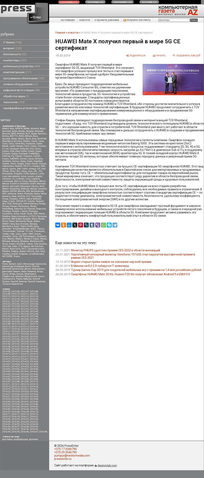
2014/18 (34, 356)
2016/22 (34, 416)
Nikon (20, 193)
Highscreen (8, 166)
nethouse (12, 193)
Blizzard (18, 141)
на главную (68, 19)
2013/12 (34, 324)
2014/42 (34, 371)
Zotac (14, 246)
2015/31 (6, 396)
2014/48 (15, 376)
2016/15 (6, 416)
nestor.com (69, 2)
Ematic (31, 151)
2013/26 (6, 334)
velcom (37, 234)
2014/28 (15, 364)
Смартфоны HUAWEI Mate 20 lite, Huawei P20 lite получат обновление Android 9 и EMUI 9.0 (130, 274)
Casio (41, 141)
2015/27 (6, 394)
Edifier (24, 151)
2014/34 (34, 366)
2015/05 (25, 379)
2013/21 (6, 331)
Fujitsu (5, 158)
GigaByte (38, 161)
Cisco (5, 143)
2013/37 (34, 339)
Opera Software (33, 198)
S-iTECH (33, 216)
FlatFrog (6, 156)
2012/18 (15, 299)
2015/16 (15, 386)
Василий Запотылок (12, 268)
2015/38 (34, 399)
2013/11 (25, 324)
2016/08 (15, 411)
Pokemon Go (20, 208)
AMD (13, 133)
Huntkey (6, 254)
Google (20, 163)
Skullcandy (21, 221)
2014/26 (34, 361)
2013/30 (6, 336)
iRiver (12, 171)
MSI (28, 191)
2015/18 (34, 386)
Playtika (6, 251)
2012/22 (15, 301)
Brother (26, 141)
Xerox (5, 244)
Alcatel (21, 131)
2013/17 (6, 329)
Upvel (24, 234)
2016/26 (34, 419)
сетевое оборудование (20, 84)
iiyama (12, 168)
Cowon (33, 146)
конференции (20, 439)
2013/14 (15, 326)
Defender (24, 148)
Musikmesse (37, 191)
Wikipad (6, 241)
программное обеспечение (23, 78)
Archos (5, 136)
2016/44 (6, 431)
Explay (14, 153)
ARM (21, 136)
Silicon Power (8, 221)
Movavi (5, 191)
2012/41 (6, 314)
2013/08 (34, 321)
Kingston (18, 173)
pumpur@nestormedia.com (72, 455)
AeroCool (6, 131)
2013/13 (6, 326)
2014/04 (25, 349)
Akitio (14, 131)
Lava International (11, 176)
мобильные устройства (21, 66)
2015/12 (15, 384)
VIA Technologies (27, 236)
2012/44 (34, 314)
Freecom (28, 156)
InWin (25, 168)
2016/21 (25, 416)
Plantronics (23, 206)
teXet (33, 228)
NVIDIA (21, 196)
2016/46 (25, 431)
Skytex (37, 221)
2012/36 (34, 309)
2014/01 (34, 346)
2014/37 (25, 369)
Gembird (6, 161)
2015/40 (15, 401)
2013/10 (15, 324)
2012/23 (25, 301)
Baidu (14, 138)
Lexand (38, 176)
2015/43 (6, 404)
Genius (15, 161)
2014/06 (6, 351)
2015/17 (25, 386)
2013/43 (15, 344)
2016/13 (25, 414)
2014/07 (15, 351)
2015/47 (6, 406)
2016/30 (25, 421)
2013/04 (34, 319)
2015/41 (25, 401)
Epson (38, 151)
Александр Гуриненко (34, 264)
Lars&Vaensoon (36, 254)
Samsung (42, 216)
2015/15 (6, 386)
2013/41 (34, 341)
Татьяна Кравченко (12, 284)
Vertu (15, 236)
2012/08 (34, 291)
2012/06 (15, 291)
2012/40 (34, 311)
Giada (30, 161)
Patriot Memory (30, 203)
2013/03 (25, 319)
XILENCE (21, 244)
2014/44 (15, 374)
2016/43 (34, 429)
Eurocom (6, 153)
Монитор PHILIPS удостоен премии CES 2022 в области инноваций (115, 250)
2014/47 (6, 376)
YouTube (6, 246)
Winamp (15, 241)
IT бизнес (12, 42)
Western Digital (31, 238)
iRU (18, 171)
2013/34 (6, 339)
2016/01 (25, 406)
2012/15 (25, 296)
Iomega (32, 168)
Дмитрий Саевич (11, 271)
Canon (34, 141)
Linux (28, 178)
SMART (5, 224)
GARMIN (14, 158)
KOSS (26, 173)
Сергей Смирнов (36, 281)
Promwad (33, 211)
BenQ (28, 138)
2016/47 (34, 431)
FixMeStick (34, 153)
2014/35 (6, 369)
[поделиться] (136, 55)
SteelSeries (7, 226)
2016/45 (15, 431)
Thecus (40, 228)
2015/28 (15, 394)
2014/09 (34, 351)
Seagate (27, 218)
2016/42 (25, 429)
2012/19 (25, 299)
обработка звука (16, 96)
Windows (24, 241)
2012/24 (34, 301)
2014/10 (6, 354)
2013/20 (34, 329)
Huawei (36, 166)
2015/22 (34, 389)
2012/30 (15, 306)
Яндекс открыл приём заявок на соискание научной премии (111, 261)
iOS (38, 168)
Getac (23, 161)
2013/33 (34, 336)
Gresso (42, 163)
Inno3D (14, 254)
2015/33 (25, 396)
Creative (42, 146)
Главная (60, 32)
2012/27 (25, 304)
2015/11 (6, 384)
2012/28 (34, 304)
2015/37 (25, 399)
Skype (30, 221)
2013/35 (15, 339)
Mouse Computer (38, 188)
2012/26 (15, 304)
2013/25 (34, 331)
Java (30, 171)
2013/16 (34, 326)
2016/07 (6, 411)
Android (21, 133)
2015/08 (15, 381)
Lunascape (7, 181)
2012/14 (15, 296)
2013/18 (15, 329)
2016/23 (6, 419)
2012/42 (15, 314)
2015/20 (15, 389)
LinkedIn (20, 178)
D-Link (5, 148)
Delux (38, 148)
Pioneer (13, 206)
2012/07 (25, 291)
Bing (34, 138)
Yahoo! (29, 244)
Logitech (36, 178)
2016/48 (43, 431)
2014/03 (15, 349)
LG (13, 178)
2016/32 (6, 424)
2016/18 (15, 416)
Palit (9, 203)
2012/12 (34, 294)
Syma (36, 226)
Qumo (16, 213)
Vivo (4, 238)
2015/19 (6, 389)
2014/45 (25, 374)
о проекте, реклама (106, 19)
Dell (32, 148)
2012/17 (6, 299)
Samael (12, 264)
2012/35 (25, 309)
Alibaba (30, 131)
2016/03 (6, 409)
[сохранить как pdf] (187, 55)
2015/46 (34, 404)
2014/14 (6, 356)
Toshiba (20, 231)
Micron (5, 186)
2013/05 (6, 321)
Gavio (31, 158)
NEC (4, 193)
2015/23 (6, 391)
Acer (12, 128)
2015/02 (34, 376)
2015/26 (34, 391)
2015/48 (15, 406)
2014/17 (25, 356)
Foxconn (19, 156)
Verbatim (6, 236)
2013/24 (25, 331)
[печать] (159, 55)
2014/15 (15, 356)
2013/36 (25, 339)
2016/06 (34, 409)
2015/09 (25, 381)
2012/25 (6, 304)
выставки (7, 439)
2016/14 (34, 414)
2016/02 (34, 406)
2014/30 (34, 364)
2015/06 (34, 379)
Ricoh (29, 213)
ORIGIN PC (21, 201)
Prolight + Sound (20, 211)
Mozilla (21, 191)
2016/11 (6, 414)
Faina (5, 264)
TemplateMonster (21, 228)
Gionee (5, 163)
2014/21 (25, 359)
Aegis (42, 128)
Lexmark (6, 178)
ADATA (18, 128)
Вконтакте (15, 248)
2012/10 (15, 294)
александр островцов (13, 266)
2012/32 (34, 306)
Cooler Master (16, 146)
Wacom (10, 238)
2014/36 (15, 369)
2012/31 (25, 306)
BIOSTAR (42, 138)
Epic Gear (40, 251)
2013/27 (15, 334)
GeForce (39, 158)
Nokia (37, 193)
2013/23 (15, 331)
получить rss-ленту (136, 19)
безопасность (15, 54)
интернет (12, 48)
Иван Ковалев (28, 271)
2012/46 (15, 316)
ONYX (22, 198)
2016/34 (25, 424)
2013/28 (25, 334)
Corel (26, 146)
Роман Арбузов (23, 278)
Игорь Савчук (16, 274)
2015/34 (34, 396)
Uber (12, 234)
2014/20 (15, 359)
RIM (35, 213)
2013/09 (6, 324)
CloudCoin (30, 143)
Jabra (24, 171)
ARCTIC (14, 136)
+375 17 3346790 (65, 449)
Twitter (5, 234)
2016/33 (15, 424)
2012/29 (6, 306)
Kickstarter (7, 173)
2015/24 (15, 391)
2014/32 (15, 366)
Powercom (41, 208)
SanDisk (6, 218)
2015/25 (25, 391)
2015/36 (15, 399)
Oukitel (31, 201)
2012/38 (15, 311)
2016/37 (15, 426)
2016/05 (25, 409)
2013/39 (15, 341)
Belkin (21, 138)
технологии (13, 102)
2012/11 (25, 294)
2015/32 (15, 396)
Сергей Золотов (18, 281)
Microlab (41, 183)
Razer (23, 213)
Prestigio (6, 211)
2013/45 (34, 344)
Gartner (23, 158)
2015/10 (34, 381)
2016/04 (15, 409)
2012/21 (6, 301)
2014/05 (34, 349)
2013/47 (15, 346)
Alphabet (39, 131)
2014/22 (34, 359)
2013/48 (25, 346)
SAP (13, 218)
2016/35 (34, 424)
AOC (28, 133)
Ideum (5, 168)
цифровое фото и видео (21, 90)
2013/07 (25, 321)
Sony (12, 224)
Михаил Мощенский (26, 276)
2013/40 (25, 341)
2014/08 (25, 351)
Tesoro (16, 256)
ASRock (28, 136)
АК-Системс (37, 246)
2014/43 (6, 374)
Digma (5, 151)
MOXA (13, 191)
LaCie (41, 173)
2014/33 (25, 366)
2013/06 (15, 321)
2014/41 (25, 371)
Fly (12, 156)
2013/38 (6, 341)
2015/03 (6, 379)
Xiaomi (12, 244)
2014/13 (34, 354)
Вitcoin (5, 248)
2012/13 (6, 296)
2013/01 (6, 319)
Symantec (6, 228)
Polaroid (31, 208)
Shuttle (41, 218)
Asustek (6, 138)
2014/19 (6, 359)
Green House (31, 163)
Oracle (11, 201)
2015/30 (34, 394)
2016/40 (6, 429)
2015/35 (6, 399)
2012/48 (34, 316)
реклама (33, 439)
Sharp (34, 218)
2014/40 (15, 371)
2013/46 (6, 346)
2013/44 (25, 344)
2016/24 (15, 419)
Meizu (42, 181)
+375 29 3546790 (65, 452)
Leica (23, 176)
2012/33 (6, 309)
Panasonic (17, 203)
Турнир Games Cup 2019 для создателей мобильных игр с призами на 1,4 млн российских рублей (136, 270)
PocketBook (7, 208)
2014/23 (6, 361)
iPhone (5, 171)
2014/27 (6, 364)
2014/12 (25, 354)
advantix (35, 128)
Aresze (30, 251)
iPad (43, 168)
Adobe (26, 128)
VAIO (30, 234)
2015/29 (25, 394)
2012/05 (6, 291)
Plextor (33, 206)
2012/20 (34, 299)
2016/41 (15, 429)
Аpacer (26, 246)
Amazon (6, 133)
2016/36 (6, 426)
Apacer (23, 251)
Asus (35, 136)
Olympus (13, 198)
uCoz (18, 234)
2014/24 (15, 361)
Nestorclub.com (107, 465)
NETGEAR (7, 256)
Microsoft (14, 186)
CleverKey (19, 143)
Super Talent (20, 226)
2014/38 (34, 369)
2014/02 (6, 349)
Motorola (25, 188)
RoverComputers (19, 216)
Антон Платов (32, 266)
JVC (40, 171)
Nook (14, 196)
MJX (42, 186)
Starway (33, 224)
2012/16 (34, 296)
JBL (35, 171)
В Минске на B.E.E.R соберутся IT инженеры (100, 265)
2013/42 (6, 344)
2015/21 (25, 389)
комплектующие (17, 72)
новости (84, 19)
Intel (19, 168)
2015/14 (34, 384)
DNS (12, 151)
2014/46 (34, 374)
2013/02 (15, 319)
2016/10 (34, 411)
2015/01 (25, 376)
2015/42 (34, 401)
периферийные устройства (23, 108)
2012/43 (25, 314)
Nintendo (28, 193)
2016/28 (6, 421)
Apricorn (42, 133)
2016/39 (34, 426)
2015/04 (15, 379)
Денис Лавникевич (34, 268)
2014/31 (6, 366)
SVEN (30, 226)
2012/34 (15, 309)
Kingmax (23, 254)
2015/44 (15, 404)
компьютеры (15, 60)
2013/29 (34, 334)
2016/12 (15, 414)
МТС (24, 248)
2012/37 (6, 311)
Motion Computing (11, 188)
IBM (43, 166)
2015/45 (25, 404)
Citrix (11, 143)
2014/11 (15, 354)
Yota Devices (40, 244)
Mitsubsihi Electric (29, 186)
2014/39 (6, 371)
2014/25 (25, 361)
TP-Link (29, 231)
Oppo (4, 201)
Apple (34, 133)
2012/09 (6, 294)
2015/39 (6, 401)
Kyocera (33, 173)
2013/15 (25, 326)
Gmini (13, 163)
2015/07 (6, 381)
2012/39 (25, 311)
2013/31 (15, 336)
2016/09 (25, 411)
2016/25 (25, 419)
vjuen (19, 264)
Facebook (23, 153)
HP (24, 166)
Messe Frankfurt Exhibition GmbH (19, 183)
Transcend (39, 231)
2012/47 (25, 316)
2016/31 (34, 421)
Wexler (43, 238)
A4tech (5, 128)
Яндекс (15, 251)
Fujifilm (36, 156)
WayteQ (19, 238)
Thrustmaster (9, 231)
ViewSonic (41, 236)
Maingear (33, 181)
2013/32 (25, 336)
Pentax (42, 203)
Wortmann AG (36, 241)
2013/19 (25, 329)
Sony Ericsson (22, 224)
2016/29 (15, 421)
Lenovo (30, 176)
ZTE (20, 246)
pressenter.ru (62, 458)
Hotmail (18, 166)
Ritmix (42, 213)
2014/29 (25, 364)
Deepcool (14, 148)
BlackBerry (7, 141)
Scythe (19, 218)
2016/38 (25, 426)
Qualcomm (7, 213)
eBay (17, 151)
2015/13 (25, 384)
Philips (5, 206)
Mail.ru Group (21, 181)
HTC (29, 166)
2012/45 (6, 316)
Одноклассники (36, 248)
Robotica (6, 216)
